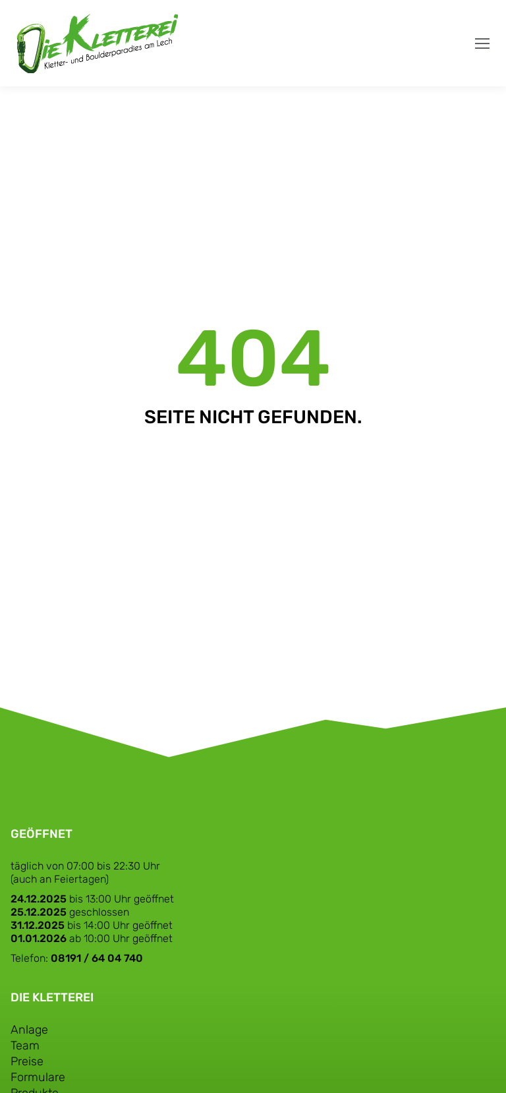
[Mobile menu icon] (482, 43)
